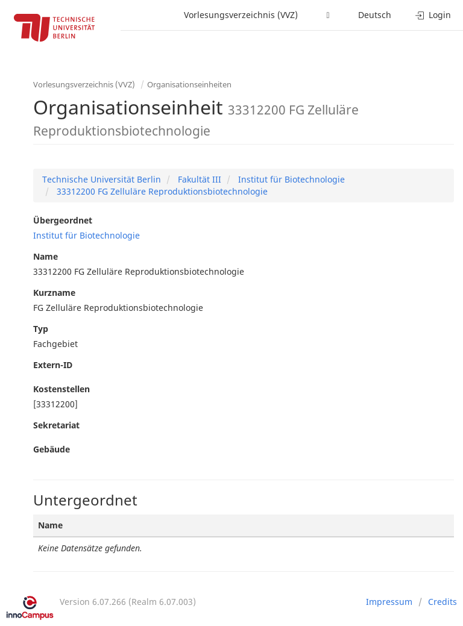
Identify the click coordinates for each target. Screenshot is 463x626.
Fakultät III (198, 179)
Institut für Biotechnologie (290, 179)
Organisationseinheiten (189, 84)
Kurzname (54, 292)
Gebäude (51, 449)
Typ (40, 328)
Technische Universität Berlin (101, 179)
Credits (442, 601)
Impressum (389, 601)
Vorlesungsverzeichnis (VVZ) (241, 14)
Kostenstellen (61, 389)
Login (433, 14)
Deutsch (374, 14)
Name (45, 256)
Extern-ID (52, 365)
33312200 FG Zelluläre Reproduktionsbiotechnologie (161, 191)
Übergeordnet (62, 220)
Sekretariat (56, 425)
